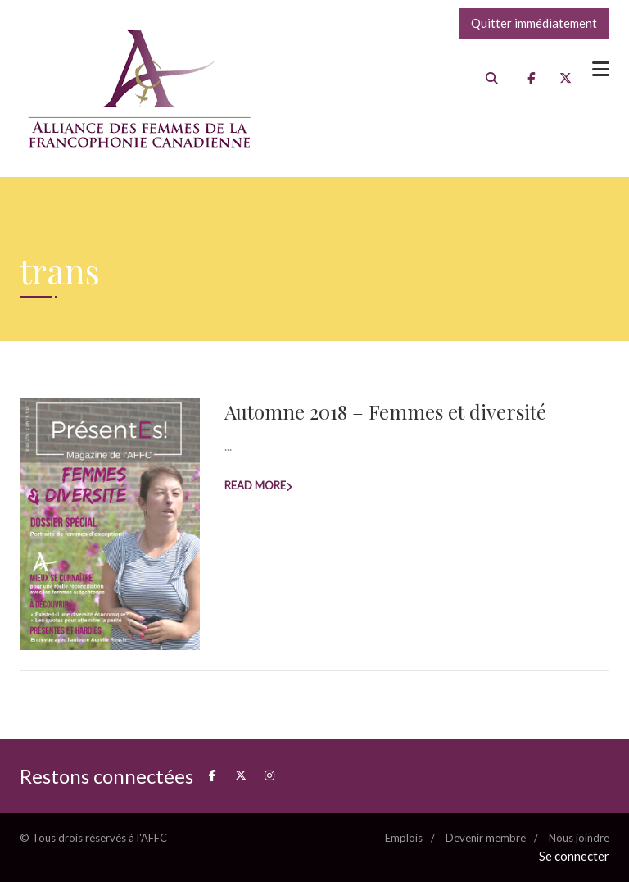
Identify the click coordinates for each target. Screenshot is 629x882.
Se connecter (574, 855)
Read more (255, 485)
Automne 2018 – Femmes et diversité (385, 411)
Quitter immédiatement (534, 23)
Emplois (404, 837)
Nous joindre (579, 837)
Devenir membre (486, 837)
